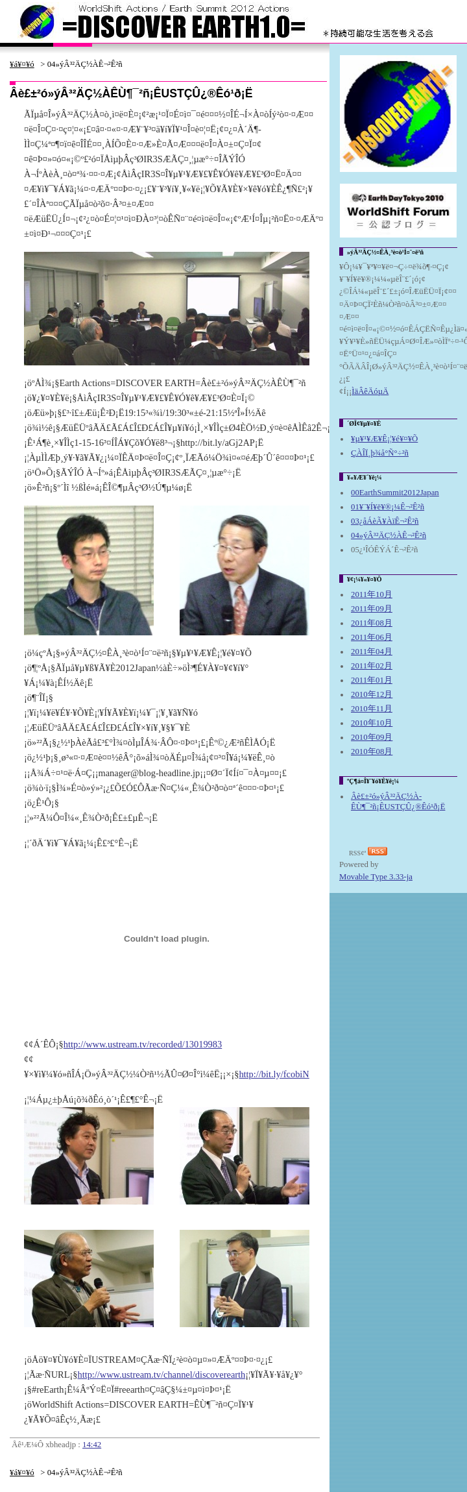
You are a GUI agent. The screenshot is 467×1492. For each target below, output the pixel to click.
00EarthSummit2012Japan (395, 492)
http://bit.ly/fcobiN (274, 1074)
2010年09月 (371, 737)
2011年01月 (371, 680)
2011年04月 (371, 651)
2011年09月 (371, 608)
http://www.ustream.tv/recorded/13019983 (143, 1044)
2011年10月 (371, 594)
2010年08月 (371, 751)
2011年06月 (371, 637)
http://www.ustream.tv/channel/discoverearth (161, 1374)
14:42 (91, 1444)
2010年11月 (371, 708)
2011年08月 (371, 623)
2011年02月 (371, 665)
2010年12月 (371, 694)
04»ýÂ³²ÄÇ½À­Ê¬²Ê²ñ (388, 535)
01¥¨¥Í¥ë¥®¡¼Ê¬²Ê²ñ (387, 506)
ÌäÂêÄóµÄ (370, 391)
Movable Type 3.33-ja (376, 876)
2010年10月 (371, 723)
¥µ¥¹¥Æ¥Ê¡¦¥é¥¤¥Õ (384, 438)
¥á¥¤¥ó (22, 64)
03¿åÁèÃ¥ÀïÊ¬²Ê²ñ (384, 521)
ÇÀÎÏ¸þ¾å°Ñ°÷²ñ (380, 453)
